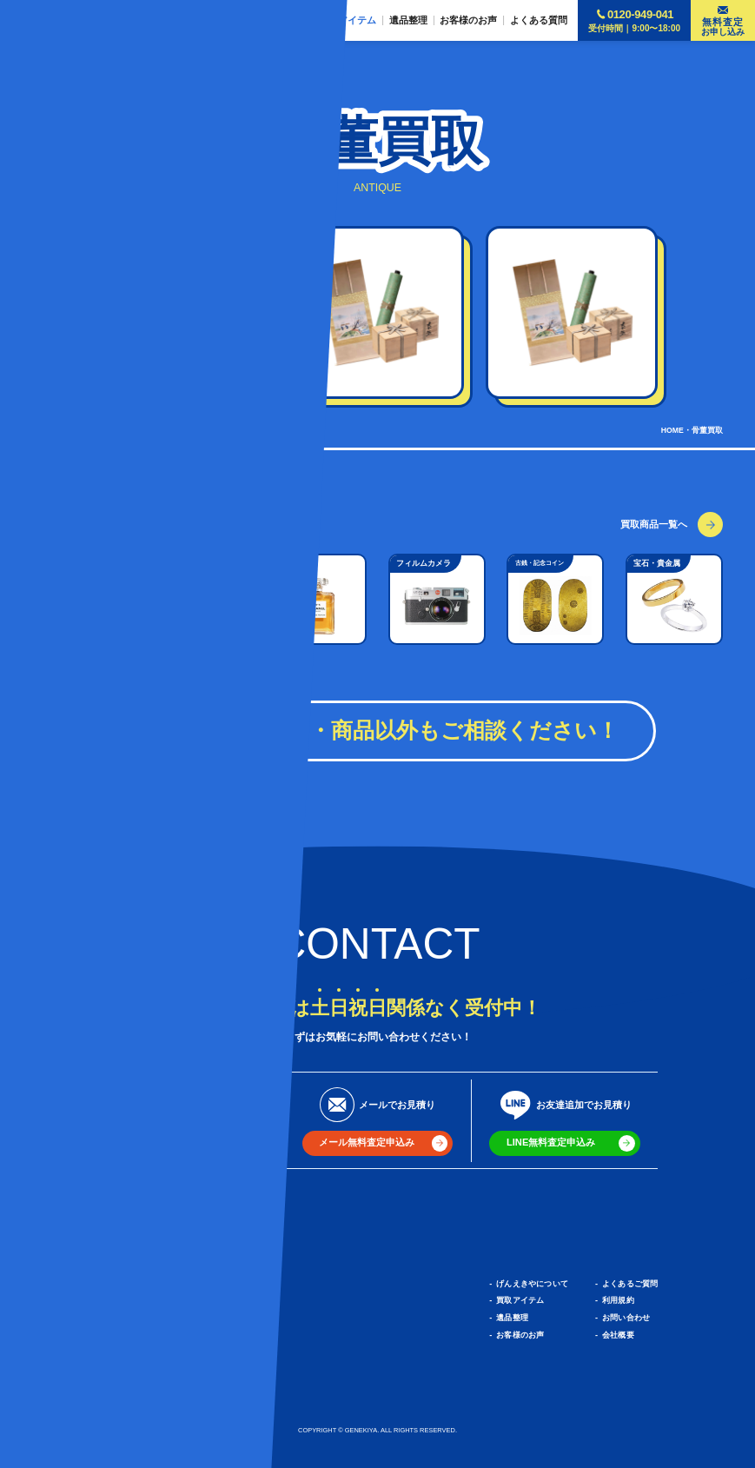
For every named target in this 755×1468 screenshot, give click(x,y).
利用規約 (618, 1300)
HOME (672, 430)
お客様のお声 (520, 1335)
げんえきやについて (532, 1283)
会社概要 (618, 1335)
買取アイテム (520, 1300)
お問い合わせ (626, 1317)
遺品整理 (512, 1317)
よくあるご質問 (630, 1283)
